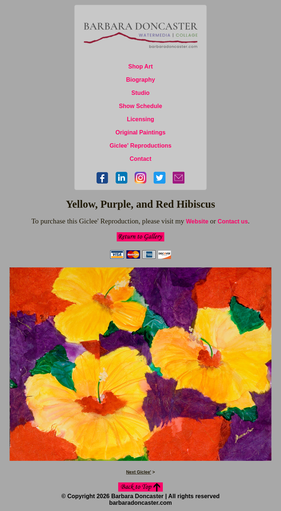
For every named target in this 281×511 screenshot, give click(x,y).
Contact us (233, 221)
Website (197, 221)
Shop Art (140, 66)
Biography (140, 80)
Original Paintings (141, 132)
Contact (140, 159)
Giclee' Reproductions (140, 145)
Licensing (140, 119)
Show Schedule (140, 106)
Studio (140, 93)
